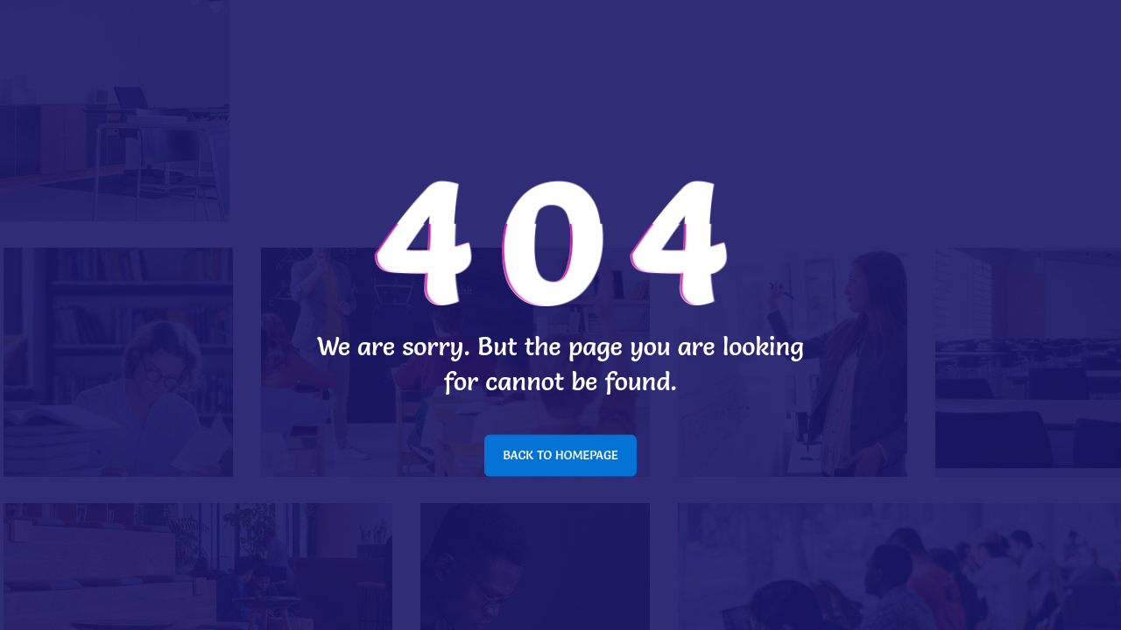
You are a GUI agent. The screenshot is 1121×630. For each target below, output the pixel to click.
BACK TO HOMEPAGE (560, 455)
